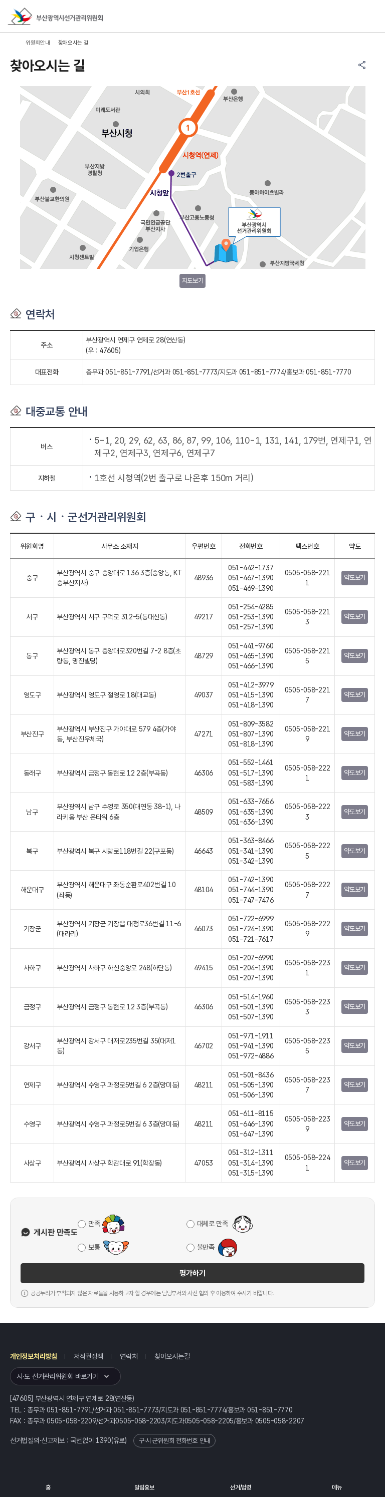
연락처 (128, 1356)
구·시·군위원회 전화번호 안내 (174, 1440)
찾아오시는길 (171, 1356)
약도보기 (354, 577)
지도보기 (193, 280)
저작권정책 (88, 1356)
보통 (94, 1247)
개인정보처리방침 (33, 1356)
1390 (103, 1440)
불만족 (206, 1247)
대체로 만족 (212, 1224)
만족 (94, 1224)
